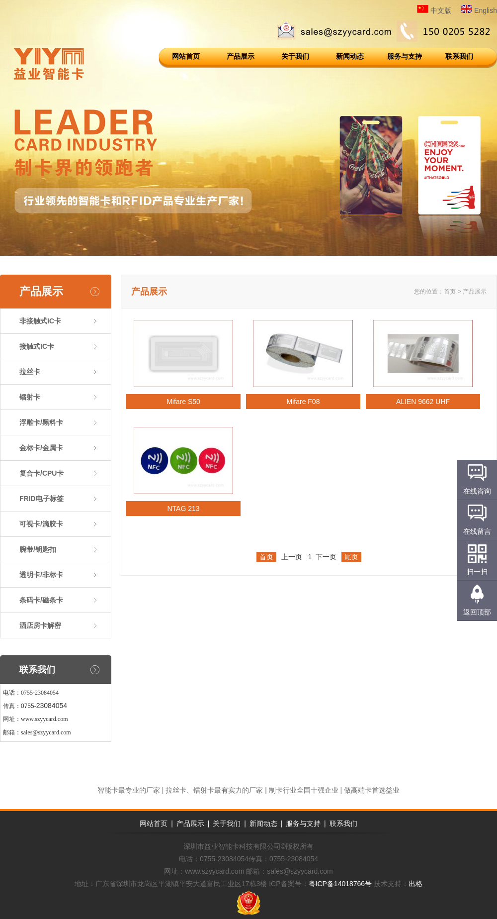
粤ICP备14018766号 (340, 884)
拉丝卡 (29, 372)
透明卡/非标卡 (41, 575)
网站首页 (186, 56)
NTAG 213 (183, 508)
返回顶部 (477, 612)
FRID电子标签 (41, 499)
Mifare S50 (183, 402)
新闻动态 (350, 56)
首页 (450, 291)
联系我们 (459, 56)
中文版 (434, 10)
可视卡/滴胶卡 (41, 524)
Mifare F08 (303, 402)
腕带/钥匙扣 (37, 549)
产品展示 (240, 56)
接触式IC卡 (36, 346)
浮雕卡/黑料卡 (41, 422)
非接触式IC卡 (40, 321)
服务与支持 (404, 56)
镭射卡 (29, 397)
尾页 (351, 557)
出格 (415, 884)
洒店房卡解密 (40, 625)
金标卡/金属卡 (41, 448)
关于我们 (295, 56)
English (479, 10)
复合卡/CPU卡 (41, 473)
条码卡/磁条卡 (41, 600)
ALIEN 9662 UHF (423, 402)
